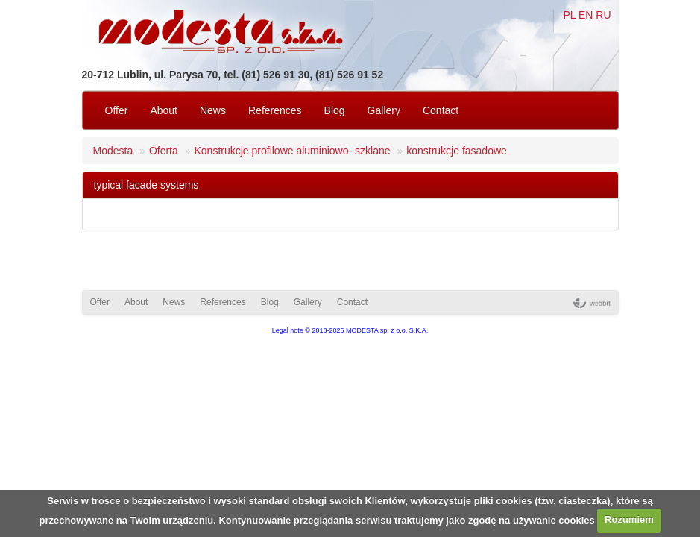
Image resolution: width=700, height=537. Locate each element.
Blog (334, 110)
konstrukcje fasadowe (456, 151)
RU (603, 15)
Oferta (163, 151)
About (163, 110)
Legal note (287, 330)
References (275, 110)
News (213, 110)
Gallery (384, 110)
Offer (116, 110)
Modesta (113, 151)
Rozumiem (629, 519)
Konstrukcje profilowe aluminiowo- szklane (292, 151)
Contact (440, 110)
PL (569, 15)
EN (585, 15)
